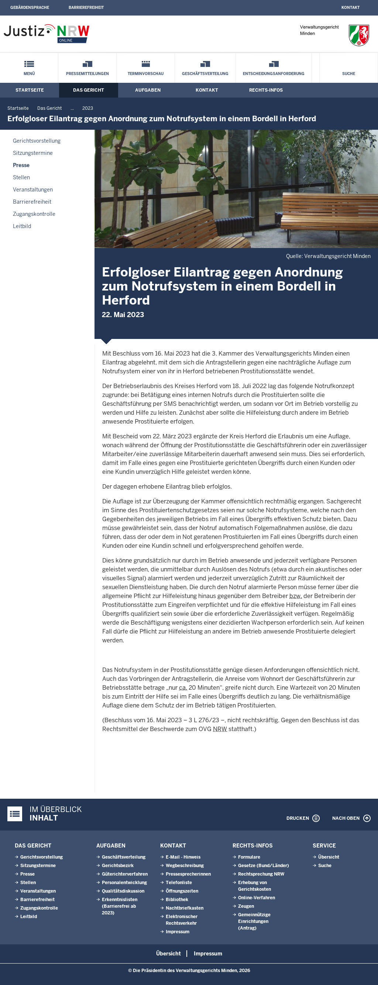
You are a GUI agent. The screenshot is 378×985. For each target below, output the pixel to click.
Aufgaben (148, 90)
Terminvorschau (146, 73)
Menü (29, 73)
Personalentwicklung (124, 883)
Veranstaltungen (33, 189)
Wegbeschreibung (185, 866)
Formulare (249, 857)
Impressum (177, 932)
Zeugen (246, 906)
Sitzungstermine (33, 153)
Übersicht (328, 857)
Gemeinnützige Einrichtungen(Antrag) (254, 921)
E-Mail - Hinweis (183, 857)
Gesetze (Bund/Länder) (263, 866)
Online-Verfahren (256, 898)
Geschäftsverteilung (205, 73)
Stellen (21, 177)
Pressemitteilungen (87, 73)
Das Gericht (88, 90)
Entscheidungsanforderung (274, 73)
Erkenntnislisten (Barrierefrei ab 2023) (119, 906)
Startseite (30, 90)
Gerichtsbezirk (118, 866)
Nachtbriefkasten (184, 908)
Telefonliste (179, 883)
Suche (348, 73)
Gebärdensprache (29, 7)
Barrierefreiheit (86, 7)
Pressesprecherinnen (188, 874)
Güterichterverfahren (125, 874)
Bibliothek (177, 900)
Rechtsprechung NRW (261, 874)
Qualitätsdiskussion (123, 891)
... (72, 108)
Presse (21, 165)
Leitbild (22, 226)
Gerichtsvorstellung (37, 140)
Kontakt (350, 7)
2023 (87, 108)
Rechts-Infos (266, 90)
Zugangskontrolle (34, 214)
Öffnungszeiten (182, 891)
